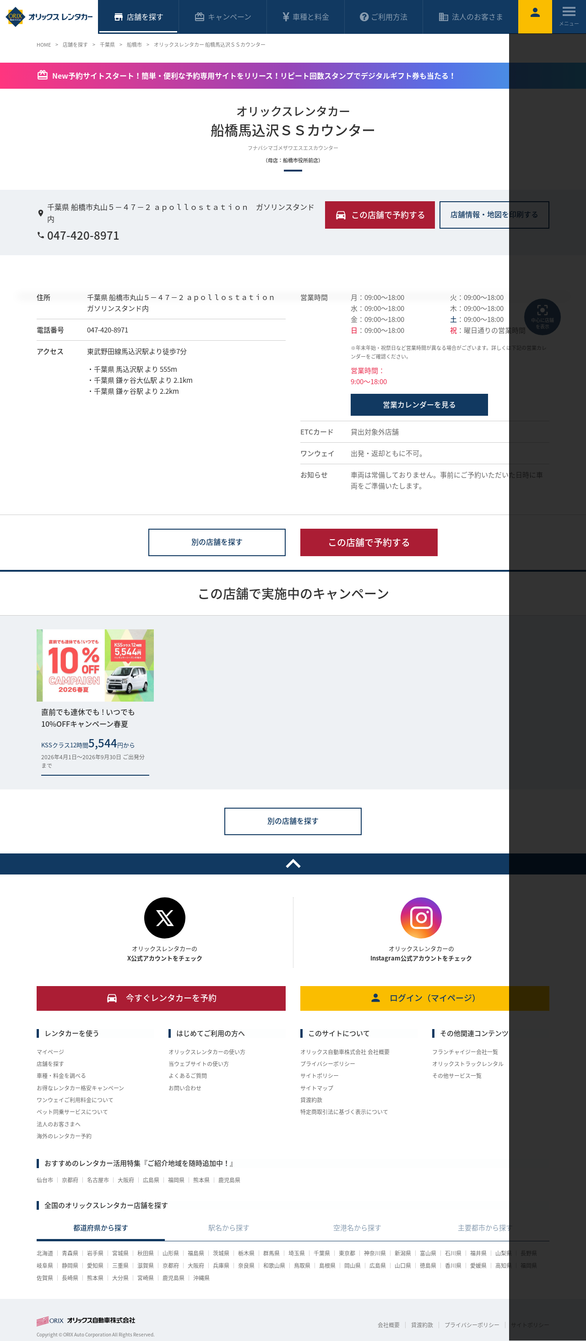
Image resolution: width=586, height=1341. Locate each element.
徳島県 (428, 1265)
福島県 (196, 1253)
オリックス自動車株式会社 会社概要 (345, 1052)
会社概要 (389, 1325)
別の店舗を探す (217, 541)
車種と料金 (305, 16)
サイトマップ (316, 1088)
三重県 (120, 1265)
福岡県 (176, 1180)
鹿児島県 (229, 1180)
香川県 (453, 1265)
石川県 (453, 1253)
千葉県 (322, 1253)
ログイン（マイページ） (425, 998)
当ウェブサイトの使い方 (198, 1064)
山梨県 (503, 1253)
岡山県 (352, 1265)
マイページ (50, 1052)
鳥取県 (302, 1265)
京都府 (70, 1180)
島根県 (327, 1265)
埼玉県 (296, 1253)
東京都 (347, 1253)
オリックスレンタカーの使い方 (206, 1052)
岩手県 (95, 1253)
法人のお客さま (470, 16)
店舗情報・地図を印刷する (494, 214)
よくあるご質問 (187, 1076)
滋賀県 (145, 1265)
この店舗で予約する (369, 542)
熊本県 (201, 1180)
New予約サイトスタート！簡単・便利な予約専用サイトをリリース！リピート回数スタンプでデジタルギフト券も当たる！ (254, 75)
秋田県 (145, 1253)
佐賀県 (45, 1278)
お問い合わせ (184, 1088)
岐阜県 (45, 1265)
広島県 (151, 1180)
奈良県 (246, 1265)
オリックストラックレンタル (468, 1064)
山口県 (403, 1265)
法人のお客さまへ (59, 1124)
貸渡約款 (311, 1100)
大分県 (120, 1278)
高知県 (503, 1265)
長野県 (529, 1253)
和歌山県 (274, 1265)
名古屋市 (98, 1180)
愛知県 (95, 1265)
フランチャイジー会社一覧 (465, 1052)
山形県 (171, 1253)
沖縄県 (201, 1278)
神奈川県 (375, 1253)
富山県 (428, 1253)
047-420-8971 (78, 235)
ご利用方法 (383, 16)
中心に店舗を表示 (542, 316)
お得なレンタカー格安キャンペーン (80, 1088)
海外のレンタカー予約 (64, 1136)
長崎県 (70, 1278)
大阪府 (126, 1180)
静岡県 (70, 1265)
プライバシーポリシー (327, 1064)
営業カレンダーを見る (419, 404)
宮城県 (120, 1253)
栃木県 (246, 1253)
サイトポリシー (319, 1076)
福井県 (478, 1253)
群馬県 (271, 1253)
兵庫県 (221, 1265)
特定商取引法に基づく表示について (344, 1112)
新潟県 (403, 1253)
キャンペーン (222, 16)
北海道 (45, 1253)
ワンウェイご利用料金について (75, 1100)
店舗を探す (50, 1064)
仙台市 (45, 1180)
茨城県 (221, 1253)
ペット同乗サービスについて (72, 1112)
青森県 (70, 1253)
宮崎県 (145, 1278)
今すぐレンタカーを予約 (161, 998)
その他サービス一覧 (457, 1076)
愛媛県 (478, 1265)
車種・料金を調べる (61, 1076)
